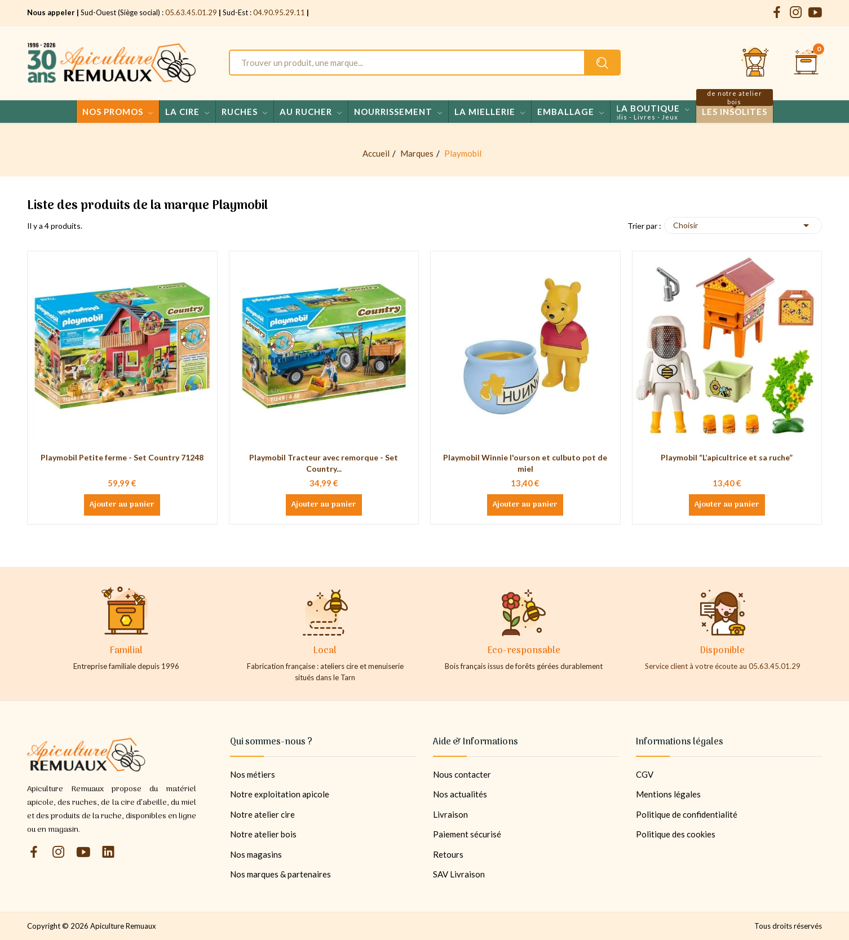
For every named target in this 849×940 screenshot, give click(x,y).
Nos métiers (252, 774)
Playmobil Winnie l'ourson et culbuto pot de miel (525, 463)
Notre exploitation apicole (279, 794)
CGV (644, 774)
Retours (448, 854)
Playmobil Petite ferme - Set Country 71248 (122, 457)
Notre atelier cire (262, 814)
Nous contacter (462, 774)
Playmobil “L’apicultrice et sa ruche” (727, 457)
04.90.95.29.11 (279, 12)
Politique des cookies (675, 834)
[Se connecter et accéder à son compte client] (755, 62)
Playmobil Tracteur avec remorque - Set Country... (323, 463)
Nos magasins (256, 854)
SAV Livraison (459, 874)
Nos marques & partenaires (280, 874)
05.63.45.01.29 (191, 12)
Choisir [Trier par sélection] (743, 225)
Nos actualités (460, 794)
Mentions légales (668, 794)
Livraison (450, 814)
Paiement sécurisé (467, 834)
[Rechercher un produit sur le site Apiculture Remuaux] (602, 63)
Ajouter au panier (122, 505)
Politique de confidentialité (686, 814)
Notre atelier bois (263, 834)
